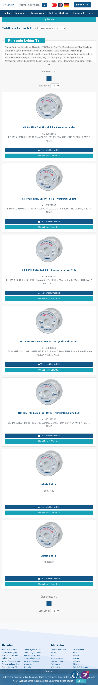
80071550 (49, 490)
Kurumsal (78, 13)
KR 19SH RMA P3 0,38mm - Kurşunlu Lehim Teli (49, 341)
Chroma (76, 661)
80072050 (49, 562)
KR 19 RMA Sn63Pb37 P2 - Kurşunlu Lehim (49, 127)
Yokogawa (55, 664)
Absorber (28, 664)
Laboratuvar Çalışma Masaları (14, 652)
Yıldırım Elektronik (58, 649)
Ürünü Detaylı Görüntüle (49, 156)
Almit (53, 655)
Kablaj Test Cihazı (9, 658)
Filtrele (49, 19)
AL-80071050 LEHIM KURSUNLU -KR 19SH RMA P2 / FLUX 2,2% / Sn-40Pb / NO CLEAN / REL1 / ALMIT (49, 208)
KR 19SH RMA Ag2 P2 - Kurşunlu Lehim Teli (49, 270)
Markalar (21, 13)
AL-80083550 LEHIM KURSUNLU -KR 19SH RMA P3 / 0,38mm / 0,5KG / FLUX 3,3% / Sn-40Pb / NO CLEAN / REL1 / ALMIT (49, 351)
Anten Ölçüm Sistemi (11, 661)
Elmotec (76, 655)
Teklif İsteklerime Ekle (49, 150)
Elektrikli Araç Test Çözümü (35, 655)
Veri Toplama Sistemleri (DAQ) (37, 658)
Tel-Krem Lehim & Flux (19, 28)
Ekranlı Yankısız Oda (10, 664)
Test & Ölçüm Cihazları (33, 652)
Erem (75, 652)
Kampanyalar (38, 13)
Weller (53, 652)
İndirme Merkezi (59, 13)
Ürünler (7, 13)
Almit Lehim (49, 484)
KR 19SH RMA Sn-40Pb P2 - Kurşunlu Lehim (49, 198)
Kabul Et (80, 681)
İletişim (92, 13)
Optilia (76, 658)
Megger (76, 664)
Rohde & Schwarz (80, 667)
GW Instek (55, 667)
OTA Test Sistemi (31, 661)
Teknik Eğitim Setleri (32, 649)
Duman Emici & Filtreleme (12, 667)
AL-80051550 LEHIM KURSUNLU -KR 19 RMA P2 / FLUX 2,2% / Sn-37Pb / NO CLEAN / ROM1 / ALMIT (49, 137)
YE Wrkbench (78, 649)
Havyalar (28, 667)
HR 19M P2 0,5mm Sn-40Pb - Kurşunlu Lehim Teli (49, 413)
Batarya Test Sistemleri (12, 649)
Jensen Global (57, 661)
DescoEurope (57, 658)
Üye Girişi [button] (82, 5)
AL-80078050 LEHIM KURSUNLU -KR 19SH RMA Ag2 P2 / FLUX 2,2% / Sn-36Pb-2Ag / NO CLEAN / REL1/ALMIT (49, 280)
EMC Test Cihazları (10, 655)
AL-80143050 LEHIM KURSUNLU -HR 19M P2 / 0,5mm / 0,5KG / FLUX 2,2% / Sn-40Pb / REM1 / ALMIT (49, 423)
